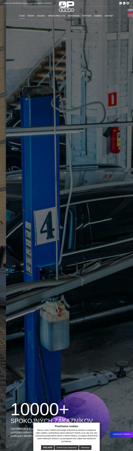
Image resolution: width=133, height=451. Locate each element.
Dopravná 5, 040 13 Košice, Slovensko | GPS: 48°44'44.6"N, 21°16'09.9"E (28, 3)
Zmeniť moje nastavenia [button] (66, 447)
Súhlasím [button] (47, 447)
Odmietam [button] (85, 447)
